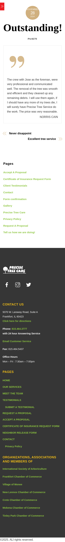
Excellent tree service (42, 139)
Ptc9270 (32, 39)
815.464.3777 (19, 328)
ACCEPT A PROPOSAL (16, 419)
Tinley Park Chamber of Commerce (23, 515)
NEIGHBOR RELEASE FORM (20, 432)
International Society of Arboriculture (25, 468)
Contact (8, 192)
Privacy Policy (12, 218)
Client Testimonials (15, 185)
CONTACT (9, 439)
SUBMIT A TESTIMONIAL (19, 407)
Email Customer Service (17, 341)
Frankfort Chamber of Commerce (22, 476)
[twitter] (29, 284)
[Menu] (2, 6)
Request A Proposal (15, 225)
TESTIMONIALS (12, 400)
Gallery (7, 205)
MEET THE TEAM (13, 393)
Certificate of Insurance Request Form (27, 179)
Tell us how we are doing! (19, 232)
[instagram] (18, 284)
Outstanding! (32, 27)
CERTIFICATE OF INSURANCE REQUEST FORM (31, 426)
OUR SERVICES (12, 387)
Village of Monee (12, 484)
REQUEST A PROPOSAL (17, 413)
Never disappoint (20, 133)
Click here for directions (17, 321)
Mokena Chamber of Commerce (21, 507)
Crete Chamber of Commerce (20, 500)
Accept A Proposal (15, 172)
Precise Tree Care (14, 212)
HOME (6, 380)
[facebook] (7, 284)
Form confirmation (15, 199)
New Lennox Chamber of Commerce (24, 492)
